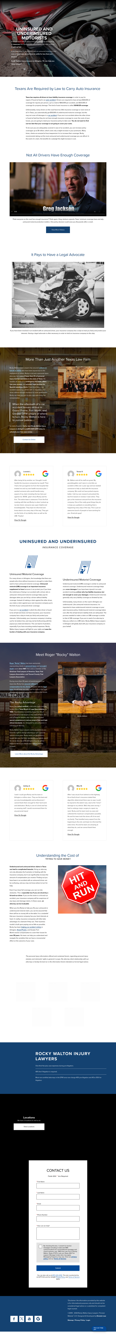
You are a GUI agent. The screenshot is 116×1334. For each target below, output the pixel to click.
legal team (34, 676)
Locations (82, 7)
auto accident (51, 100)
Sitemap (71, 1203)
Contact (92, 7)
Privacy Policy (60, 1160)
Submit (58, 1151)
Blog (61, 7)
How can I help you (98, 1328)
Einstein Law (101, 1199)
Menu (102, 7)
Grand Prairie (62, 857)
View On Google (20, 520)
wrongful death (76, 663)
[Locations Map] (87, 1006)
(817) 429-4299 (70, 7)
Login (88, 1203)
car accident (52, 115)
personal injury (62, 663)
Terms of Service (60, 1142)
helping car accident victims (38, 857)
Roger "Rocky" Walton (18, 663)
